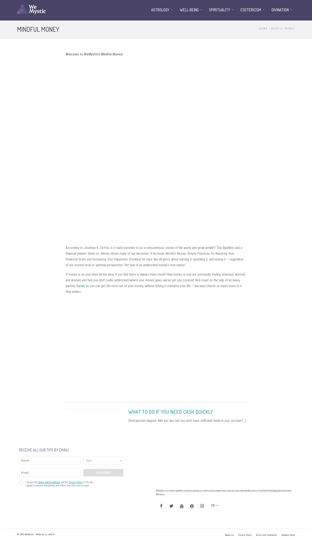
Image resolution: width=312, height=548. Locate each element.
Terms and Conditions (266, 535)
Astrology (160, 9)
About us (229, 535)
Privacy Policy (245, 535)
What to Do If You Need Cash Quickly (170, 411)
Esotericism (251, 9)
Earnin (80, 286)
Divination (280, 9)
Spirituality (219, 9)
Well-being (189, 9)
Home (263, 28)
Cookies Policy (288, 535)
